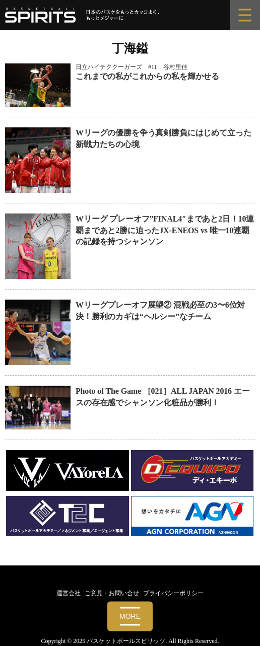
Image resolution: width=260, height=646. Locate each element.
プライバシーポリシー (173, 593)
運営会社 (68, 593)
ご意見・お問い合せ (112, 593)
